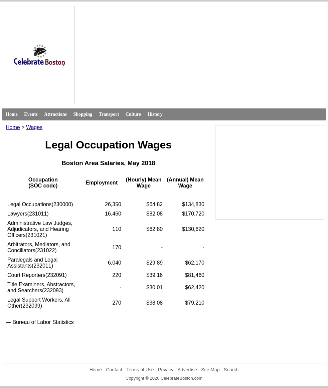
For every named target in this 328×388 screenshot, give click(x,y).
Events (30, 114)
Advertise (187, 369)
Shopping (82, 114)
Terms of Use (140, 369)
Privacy (165, 369)
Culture (133, 114)
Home (12, 114)
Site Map (210, 369)
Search (231, 369)
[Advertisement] (149, 55)
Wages (34, 127)
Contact (114, 369)
